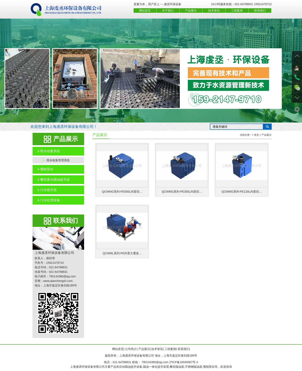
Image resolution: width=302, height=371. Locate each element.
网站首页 (145, 10)
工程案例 (237, 10)
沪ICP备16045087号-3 (183, 362)
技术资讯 (214, 10)
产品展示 (191, 10)
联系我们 (260, 10)
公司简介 (131, 349)
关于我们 (168, 10)
